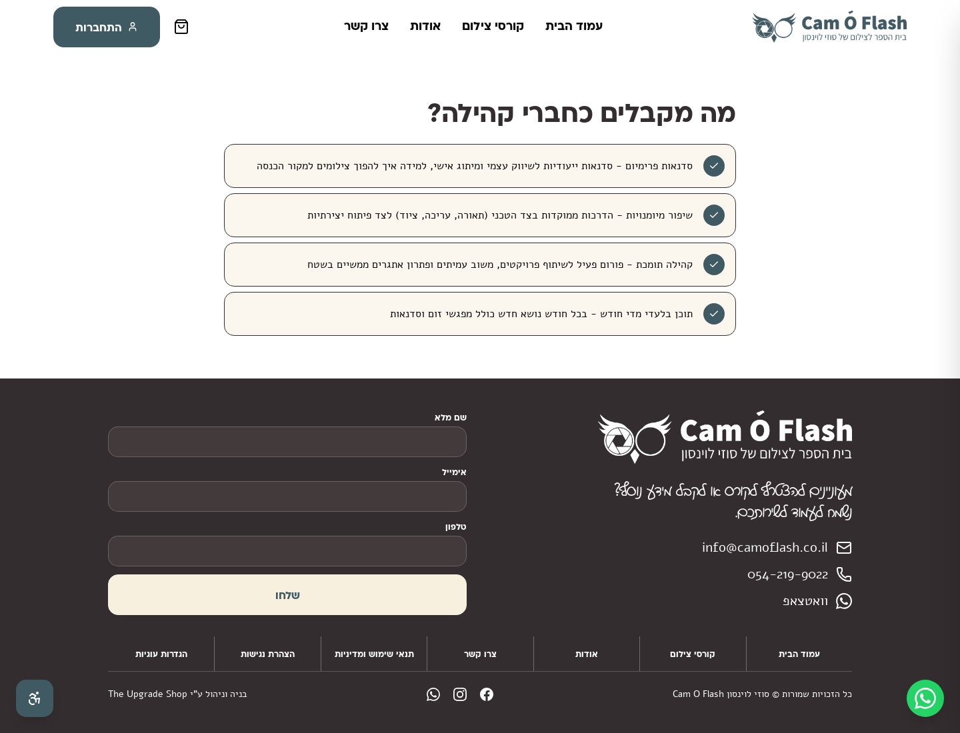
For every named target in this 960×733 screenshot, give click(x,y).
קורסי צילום (493, 25)
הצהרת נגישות (268, 654)
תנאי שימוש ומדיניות (374, 654)
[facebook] (486, 694)
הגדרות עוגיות (161, 654)
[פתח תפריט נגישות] (34, 698)
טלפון (456, 526)
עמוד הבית (574, 25)
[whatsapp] (433, 694)
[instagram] (460, 694)
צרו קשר (366, 25)
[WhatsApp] (925, 698)
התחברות (106, 27)
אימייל (454, 472)
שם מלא (451, 417)
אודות (425, 25)
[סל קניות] (181, 26)
